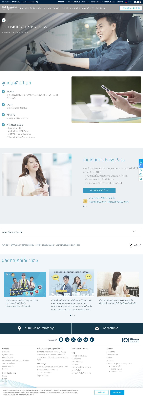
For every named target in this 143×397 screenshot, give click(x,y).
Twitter (73, 339)
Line (67, 339)
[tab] (71, 232)
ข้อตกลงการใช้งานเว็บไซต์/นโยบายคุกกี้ (51, 355)
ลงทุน (44, 8)
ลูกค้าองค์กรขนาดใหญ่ (29, 2)
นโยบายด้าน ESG (8, 358)
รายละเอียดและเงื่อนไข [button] (12, 232)
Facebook (61, 339)
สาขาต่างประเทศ (112, 355)
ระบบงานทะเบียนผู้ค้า (44, 373)
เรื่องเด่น (5, 382)
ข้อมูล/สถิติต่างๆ (43, 376)
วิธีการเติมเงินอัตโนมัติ (99, 190)
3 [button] (74, 315)
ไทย (129, 1)
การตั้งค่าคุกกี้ (101, 392)
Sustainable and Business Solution (15, 360)
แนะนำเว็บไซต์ (76, 370)
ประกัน (38, 8)
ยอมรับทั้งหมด (117, 392)
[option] (71, 42)
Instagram (79, 339)
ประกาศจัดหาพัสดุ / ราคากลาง (47, 370)
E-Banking (66, 8)
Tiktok (92, 339)
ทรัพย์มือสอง (100, 8)
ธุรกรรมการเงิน (54, 8)
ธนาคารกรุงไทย (116, 366)
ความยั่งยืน (86, 2)
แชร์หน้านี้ (137, 245)
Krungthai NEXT (131, 8)
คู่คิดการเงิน (62, 2)
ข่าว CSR (5, 369)
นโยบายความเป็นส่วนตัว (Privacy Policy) (51, 352)
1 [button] (83, 206)
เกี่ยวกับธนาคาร (109, 2)
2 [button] (86, 206)
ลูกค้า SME (16, 2)
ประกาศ (4, 379)
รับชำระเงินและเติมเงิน (45, 245)
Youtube (85, 339)
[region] (71, 392)
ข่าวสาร (4, 376)
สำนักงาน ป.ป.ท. (116, 371)
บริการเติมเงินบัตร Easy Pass (68, 245)
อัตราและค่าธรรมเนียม (79, 356)
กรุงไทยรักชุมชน (97, 2)
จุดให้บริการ (110, 352)
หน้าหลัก (5, 245)
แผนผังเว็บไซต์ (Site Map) (81, 373)
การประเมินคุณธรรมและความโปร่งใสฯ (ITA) (52, 367)
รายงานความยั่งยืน (8, 363)
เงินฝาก (21, 8)
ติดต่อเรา (120, 2)
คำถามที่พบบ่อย (77, 362)
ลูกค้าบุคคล (6, 2)
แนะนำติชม (110, 360)
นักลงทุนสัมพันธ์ (74, 2)
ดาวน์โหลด (75, 365)
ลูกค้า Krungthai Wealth (83, 8)
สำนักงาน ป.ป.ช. (116, 369)
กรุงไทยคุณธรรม (8, 355)
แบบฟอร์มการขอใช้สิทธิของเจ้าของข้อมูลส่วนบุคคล (52, 359)
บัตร (27, 8)
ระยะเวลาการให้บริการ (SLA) (81, 367)
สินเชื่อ (32, 8)
